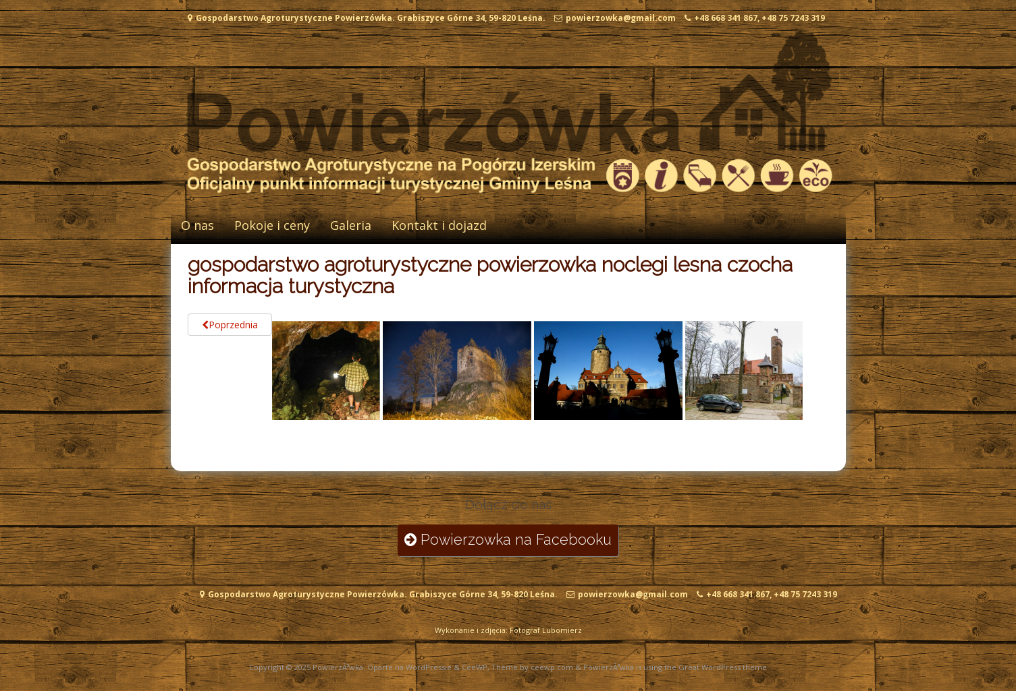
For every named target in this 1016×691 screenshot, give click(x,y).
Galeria (350, 225)
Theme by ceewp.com (532, 667)
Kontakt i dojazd (439, 225)
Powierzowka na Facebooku (508, 539)
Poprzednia (230, 324)
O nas (197, 225)
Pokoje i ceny (272, 225)
